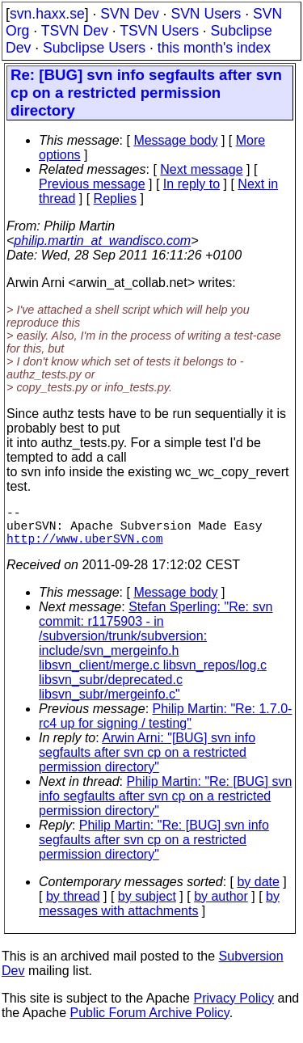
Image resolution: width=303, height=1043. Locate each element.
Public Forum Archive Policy (149, 1022)
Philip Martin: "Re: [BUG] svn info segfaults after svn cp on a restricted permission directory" (165, 805)
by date (258, 891)
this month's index (214, 48)
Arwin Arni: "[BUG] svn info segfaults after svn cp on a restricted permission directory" (147, 762)
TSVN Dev (74, 31)
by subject (147, 906)
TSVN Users (159, 31)
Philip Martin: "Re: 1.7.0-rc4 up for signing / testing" (165, 726)
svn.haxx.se (47, 14)
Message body (175, 140)
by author (221, 906)
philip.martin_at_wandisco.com (102, 240)
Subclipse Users (94, 48)
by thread (73, 906)
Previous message (92, 184)
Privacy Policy (233, 1008)
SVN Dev (129, 14)
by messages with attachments (159, 913)
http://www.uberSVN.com (84, 547)
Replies (115, 198)
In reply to (191, 184)
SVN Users (205, 14)
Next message (201, 169)
